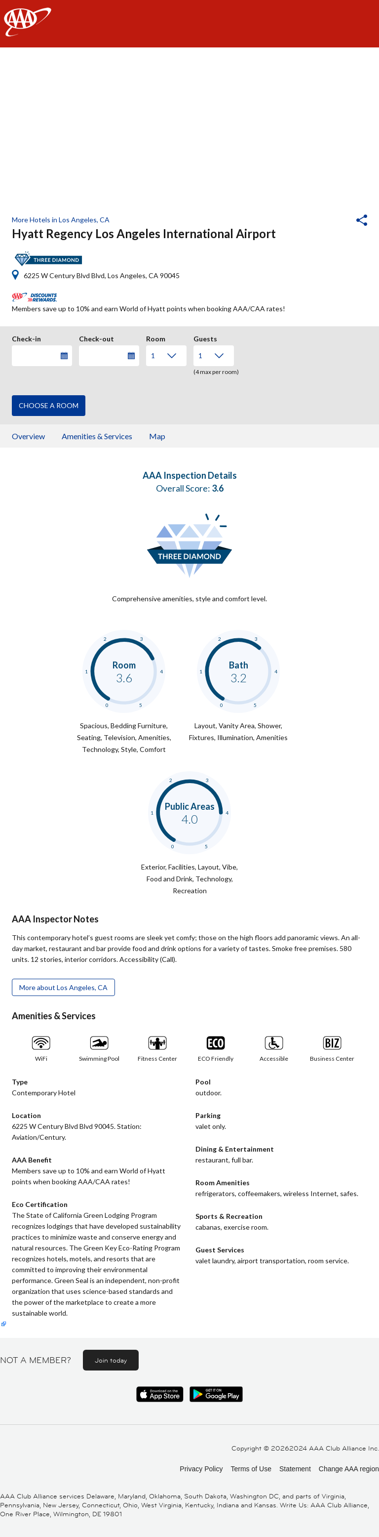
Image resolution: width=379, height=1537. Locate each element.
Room (155, 337)
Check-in (26, 337)
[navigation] (189, 23)
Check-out (96, 337)
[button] (335, 221)
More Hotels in (61, 219)
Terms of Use (250, 1469)
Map (157, 436)
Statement (295, 1469)
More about (63, 987)
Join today (111, 1360)
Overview (28, 436)
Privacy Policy (201, 1469)
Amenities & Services (97, 436)
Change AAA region (349, 1469)
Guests (205, 337)
